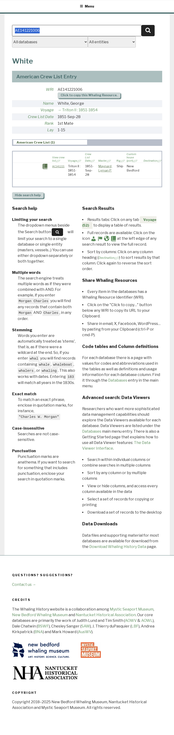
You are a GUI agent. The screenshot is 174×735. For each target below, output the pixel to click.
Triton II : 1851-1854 (80, 110)
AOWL (147, 620)
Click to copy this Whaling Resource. (89, 95)
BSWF (43, 626)
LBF (135, 626)
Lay (50, 130)
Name (48, 103)
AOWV (131, 620)
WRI (50, 89)
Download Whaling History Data (117, 546)
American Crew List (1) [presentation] (36, 142)
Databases (117, 380)
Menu (87, 6)
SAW (85, 626)
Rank (49, 123)
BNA (38, 632)
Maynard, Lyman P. (105, 168)
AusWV (85, 632)
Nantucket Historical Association (106, 615)
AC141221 (58, 166)
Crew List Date (41, 117)
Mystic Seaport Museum (131, 609)
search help (28, 195)
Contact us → (24, 584)
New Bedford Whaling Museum (40, 615)
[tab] (50, 142)
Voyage (47, 110)
